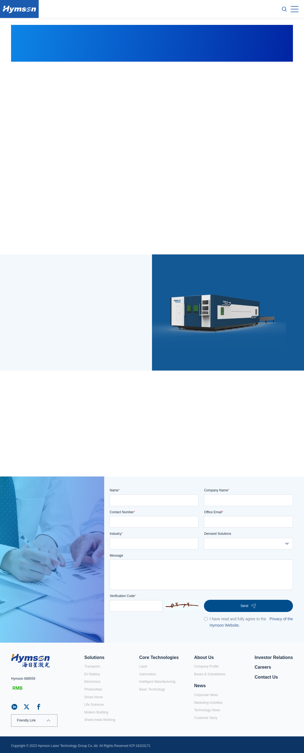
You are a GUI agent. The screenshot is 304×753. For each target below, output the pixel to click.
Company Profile (206, 666)
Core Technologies (159, 657)
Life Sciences (94, 705)
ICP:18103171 (140, 746)
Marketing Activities (208, 703)
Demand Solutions (217, 534)
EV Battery (92, 674)
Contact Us (266, 677)
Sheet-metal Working (99, 720)
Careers (263, 667)
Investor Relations (274, 657)
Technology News (207, 710)
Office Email (213, 512)
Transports (92, 666)
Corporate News (206, 695)
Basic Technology (152, 689)
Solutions (94, 657)
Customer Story (205, 718)
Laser (143, 666)
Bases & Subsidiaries (210, 674)
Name (115, 490)
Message (116, 555)
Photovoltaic (93, 689)
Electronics (92, 682)
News (200, 685)
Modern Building (96, 712)
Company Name (216, 490)
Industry (116, 534)
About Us (204, 657)
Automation (147, 674)
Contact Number (122, 512)
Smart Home (93, 697)
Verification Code (123, 596)
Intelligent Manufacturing (157, 682)
